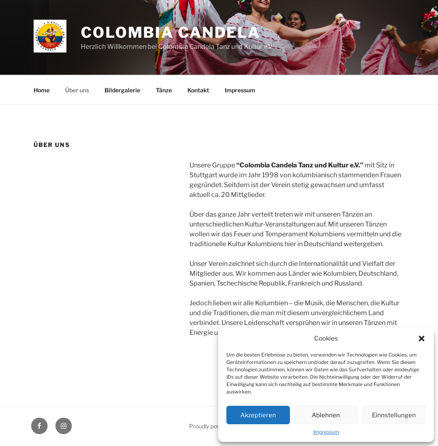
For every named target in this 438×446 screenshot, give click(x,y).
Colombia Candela (170, 32)
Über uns (77, 90)
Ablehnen (326, 415)
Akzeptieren (258, 415)
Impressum (326, 432)
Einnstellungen (394, 415)
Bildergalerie (122, 90)
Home (42, 90)
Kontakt (198, 90)
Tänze (164, 90)
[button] (421, 338)
